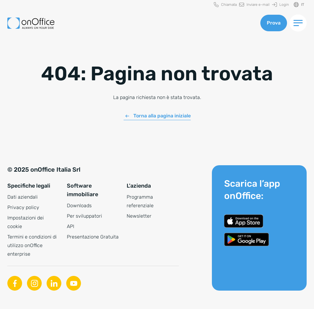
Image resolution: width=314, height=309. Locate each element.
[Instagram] (34, 283)
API (70, 226)
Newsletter (139, 216)
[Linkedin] (54, 283)
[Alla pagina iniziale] (31, 23)
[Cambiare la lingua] (299, 5)
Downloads (79, 205)
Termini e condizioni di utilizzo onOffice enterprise (32, 245)
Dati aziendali (22, 197)
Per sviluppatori (84, 216)
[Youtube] (73, 283)
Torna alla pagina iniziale (162, 116)
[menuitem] (225, 5)
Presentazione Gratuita (93, 237)
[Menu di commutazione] (298, 23)
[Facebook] (14, 283)
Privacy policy (23, 207)
